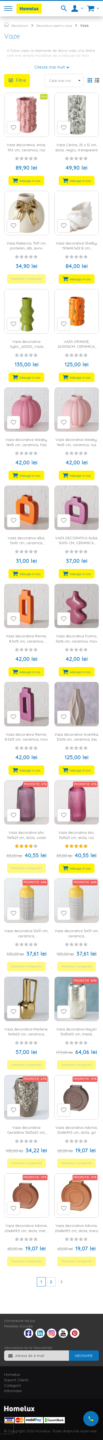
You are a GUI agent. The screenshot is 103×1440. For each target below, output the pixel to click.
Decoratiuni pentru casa (54, 25)
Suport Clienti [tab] (16, 1379)
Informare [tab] (13, 1390)
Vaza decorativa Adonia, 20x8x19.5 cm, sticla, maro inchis (26, 1230)
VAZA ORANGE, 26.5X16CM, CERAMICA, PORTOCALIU (76, 346)
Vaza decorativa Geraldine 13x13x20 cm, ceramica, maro (26, 1132)
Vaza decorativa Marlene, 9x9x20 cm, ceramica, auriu (26, 1034)
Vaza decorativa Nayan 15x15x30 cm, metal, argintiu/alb (76, 1034)
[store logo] (29, 9)
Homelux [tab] (12, 1374)
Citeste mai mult (49, 67)
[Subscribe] (84, 1355)
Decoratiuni (19, 25)
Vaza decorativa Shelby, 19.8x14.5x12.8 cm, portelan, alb (77, 248)
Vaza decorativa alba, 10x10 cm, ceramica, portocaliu (26, 543)
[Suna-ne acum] (91, 1418)
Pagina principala (6, 24)
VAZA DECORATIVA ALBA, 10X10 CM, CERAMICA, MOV (76, 543)
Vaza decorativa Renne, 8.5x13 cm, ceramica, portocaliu (26, 641)
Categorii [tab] (12, 1385)
